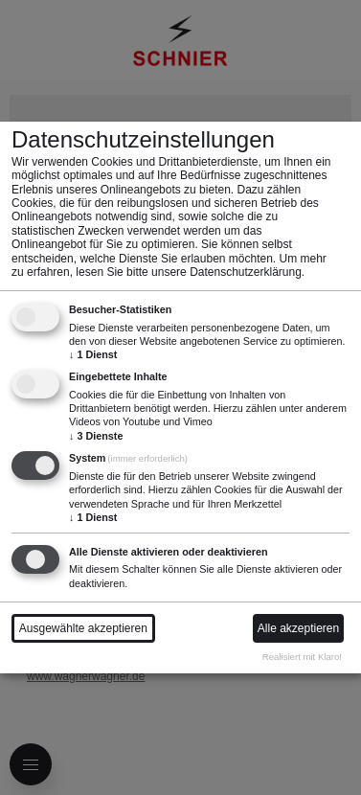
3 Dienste (96, 436)
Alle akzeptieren (298, 628)
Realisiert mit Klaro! (302, 656)
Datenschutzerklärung (246, 272)
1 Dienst (93, 354)
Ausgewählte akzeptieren (83, 628)
